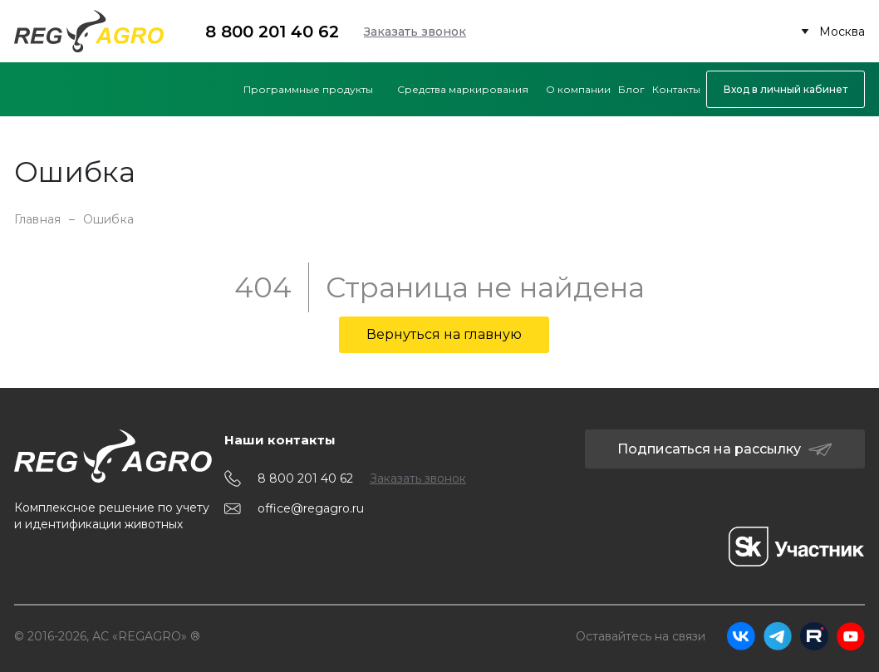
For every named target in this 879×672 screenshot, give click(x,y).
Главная (37, 219)
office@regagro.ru (311, 508)
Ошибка (108, 219)
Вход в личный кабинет (785, 89)
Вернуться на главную (444, 334)
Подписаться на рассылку (724, 449)
